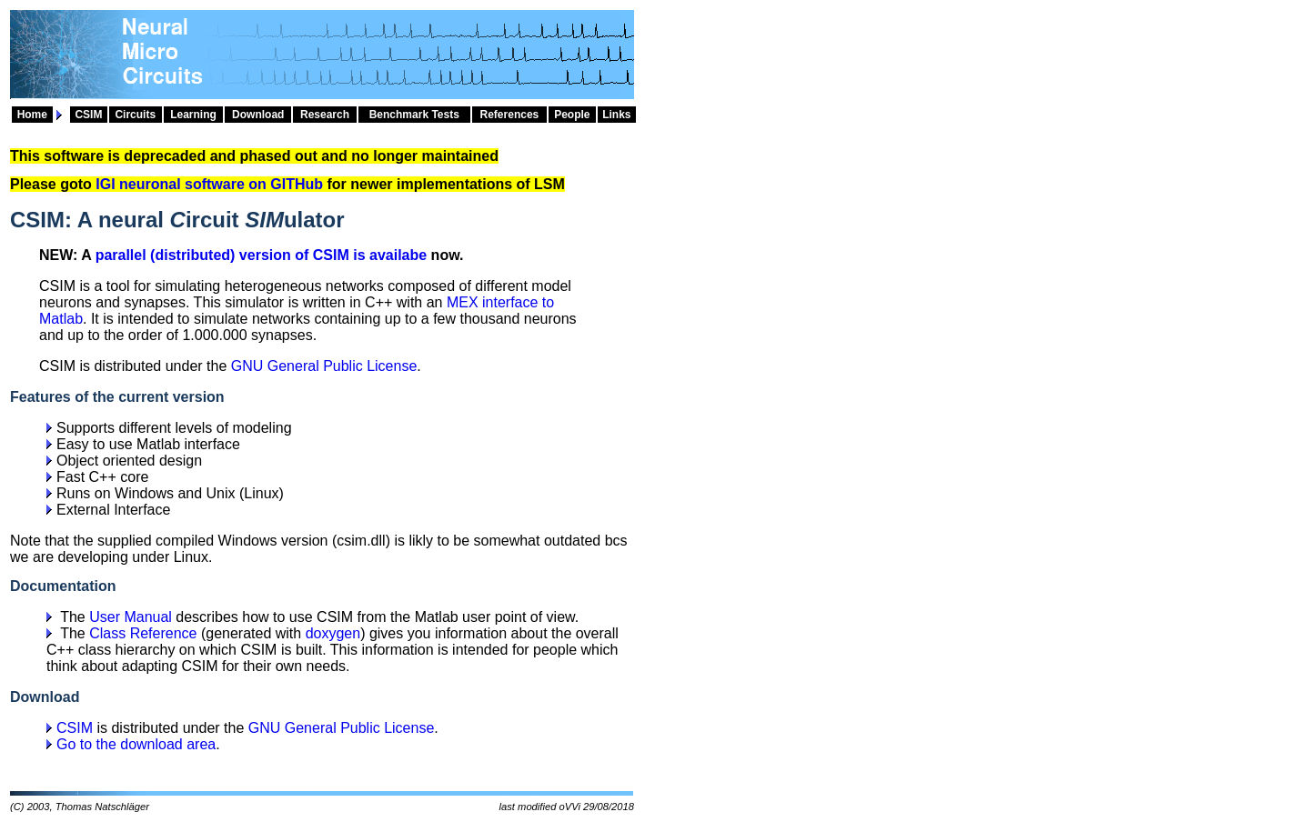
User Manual (130, 617)
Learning (193, 114)
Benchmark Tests (414, 114)
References (509, 114)
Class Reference (142, 633)
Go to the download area (136, 744)
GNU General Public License (324, 366)
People (572, 114)
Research (324, 114)
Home (32, 114)
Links (616, 114)
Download (258, 114)
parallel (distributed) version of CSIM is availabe (262, 255)
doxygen (333, 633)
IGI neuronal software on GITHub (209, 184)
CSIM (88, 114)
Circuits (135, 114)
